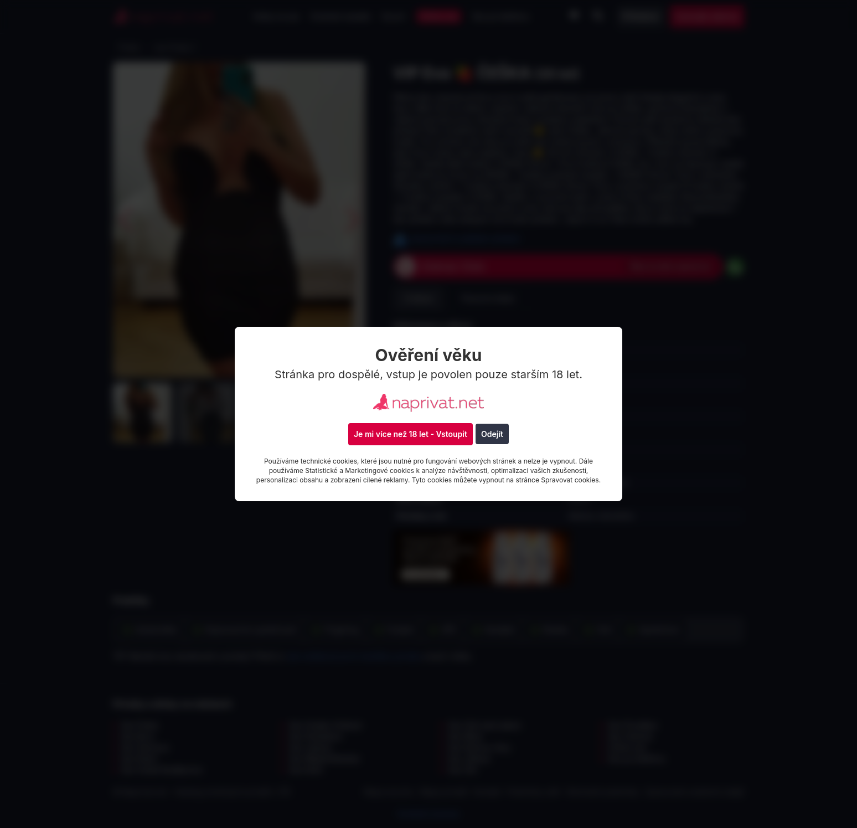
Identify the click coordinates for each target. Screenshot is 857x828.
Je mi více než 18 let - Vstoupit (410, 434)
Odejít (492, 434)
